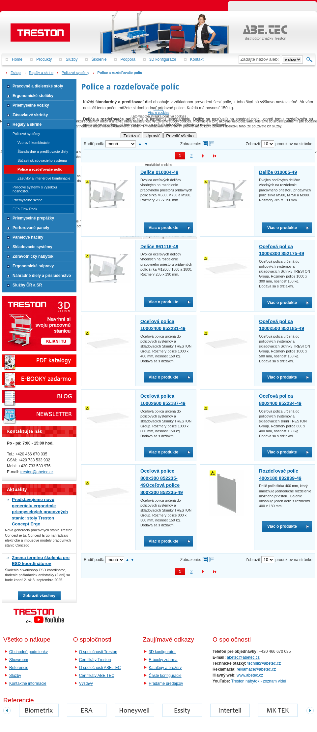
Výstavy (86, 683)
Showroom (18, 659)
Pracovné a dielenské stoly (38, 86)
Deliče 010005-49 (278, 172)
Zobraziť (253, 144)
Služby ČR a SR (27, 285)
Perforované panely (31, 227)
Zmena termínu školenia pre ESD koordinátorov (41, 560)
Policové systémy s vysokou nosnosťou (35, 189)
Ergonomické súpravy (33, 266)
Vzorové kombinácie (33, 143)
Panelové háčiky (28, 237)
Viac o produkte (163, 227)
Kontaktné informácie (27, 683)
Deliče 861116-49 (159, 246)
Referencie (18, 667)
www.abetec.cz (250, 675)
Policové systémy (26, 134)
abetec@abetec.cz (243, 657)
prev (7, 710)
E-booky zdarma (163, 659)
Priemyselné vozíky (31, 105)
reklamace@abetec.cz (256, 669)
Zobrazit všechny (39, 595)
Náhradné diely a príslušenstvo (42, 275)
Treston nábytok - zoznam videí (258, 681)
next (310, 710)
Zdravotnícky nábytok (33, 256)
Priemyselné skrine (28, 200)
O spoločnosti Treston (98, 651)
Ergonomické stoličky (33, 95)
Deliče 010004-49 (159, 172)
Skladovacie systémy (32, 247)
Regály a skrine (27, 124)
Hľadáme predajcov (166, 683)
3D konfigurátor (162, 651)
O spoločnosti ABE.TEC (100, 667)
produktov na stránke (293, 144)
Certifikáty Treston (95, 659)
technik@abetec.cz (264, 663)
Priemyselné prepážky (33, 218)
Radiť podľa (94, 144)
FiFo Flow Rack (25, 209)
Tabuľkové (211, 143)
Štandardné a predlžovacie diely (42, 151)
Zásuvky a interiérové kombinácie (43, 178)
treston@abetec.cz (36, 472)
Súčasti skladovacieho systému (42, 160)
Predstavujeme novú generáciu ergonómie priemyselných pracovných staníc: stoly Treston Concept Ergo (40, 511)
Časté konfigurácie (165, 675)
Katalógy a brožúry (165, 667)
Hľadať (309, 59)
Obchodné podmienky (28, 651)
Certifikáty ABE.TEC (96, 675)
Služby (15, 675)
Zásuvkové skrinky (30, 115)
